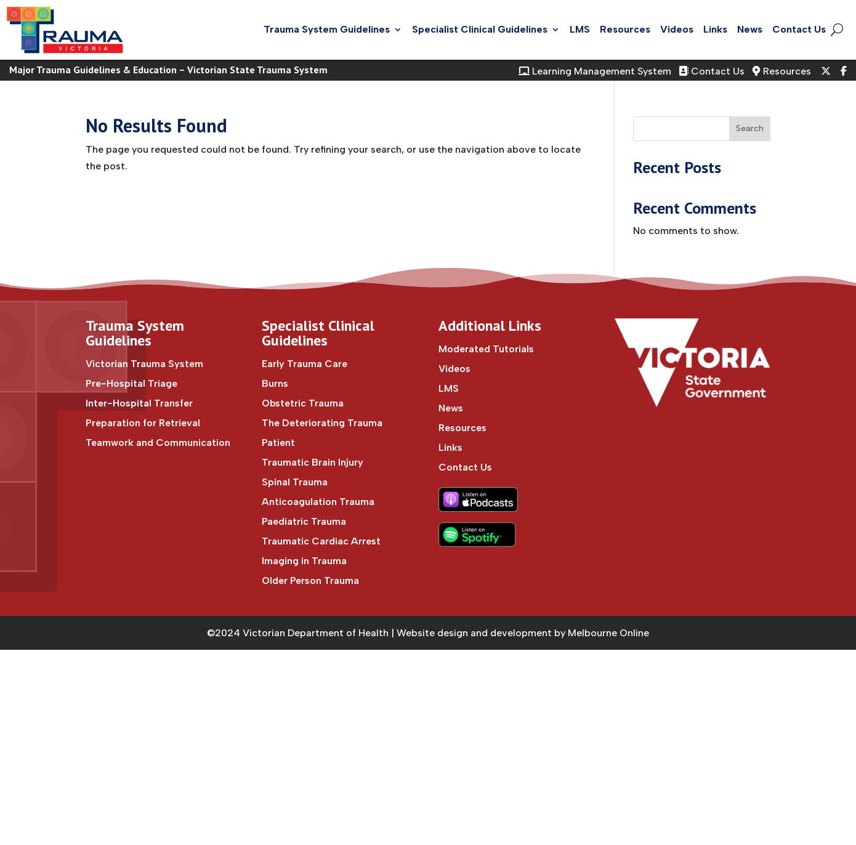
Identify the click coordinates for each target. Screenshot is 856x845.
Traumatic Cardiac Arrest (321, 541)
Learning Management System (595, 71)
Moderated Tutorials (486, 349)
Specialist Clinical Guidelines (479, 29)
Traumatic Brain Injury (312, 462)
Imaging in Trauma (304, 561)
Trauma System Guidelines (327, 29)
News (749, 29)
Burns (275, 383)
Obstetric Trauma (303, 403)
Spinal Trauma (295, 482)
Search (750, 128)
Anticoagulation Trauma (318, 501)
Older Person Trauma (310, 580)
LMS (580, 29)
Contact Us (799, 29)
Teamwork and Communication (158, 442)
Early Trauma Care (304, 364)
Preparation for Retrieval (143, 423)
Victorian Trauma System (144, 364)
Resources (625, 29)
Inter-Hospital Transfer (139, 403)
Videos (676, 29)
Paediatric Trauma (304, 521)
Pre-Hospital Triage (131, 383)
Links (715, 29)
